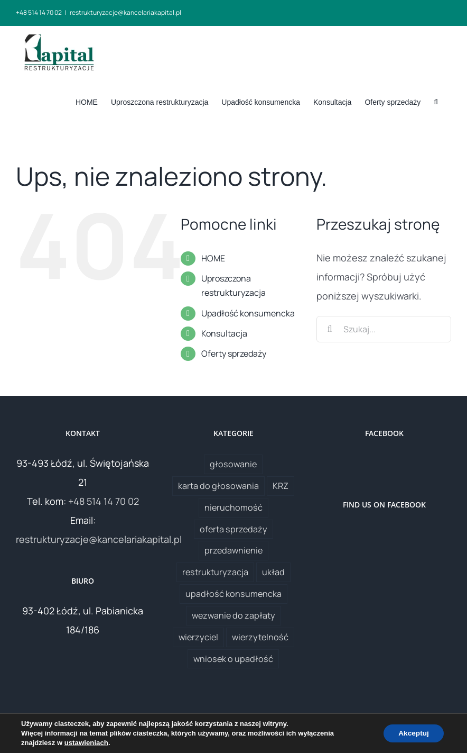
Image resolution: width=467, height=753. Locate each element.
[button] (436, 101)
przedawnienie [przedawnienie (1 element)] (233, 550)
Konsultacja (224, 333)
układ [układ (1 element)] (273, 572)
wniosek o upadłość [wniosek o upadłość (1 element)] (233, 659)
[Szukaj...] (383, 329)
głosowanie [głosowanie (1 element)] (233, 464)
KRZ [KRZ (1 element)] (280, 486)
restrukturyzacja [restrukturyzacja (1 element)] (215, 572)
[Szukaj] (329, 329)
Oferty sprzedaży (233, 353)
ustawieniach (86, 743)
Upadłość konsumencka (248, 313)
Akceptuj (412, 733)
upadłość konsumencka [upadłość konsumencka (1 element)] (233, 594)
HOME (213, 258)
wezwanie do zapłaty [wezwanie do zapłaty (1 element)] (233, 615)
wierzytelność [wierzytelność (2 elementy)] (260, 637)
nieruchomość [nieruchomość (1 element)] (233, 507)
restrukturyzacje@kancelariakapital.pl (125, 12)
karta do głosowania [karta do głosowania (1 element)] (218, 486)
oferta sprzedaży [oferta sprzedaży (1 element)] (233, 529)
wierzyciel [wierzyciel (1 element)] (198, 637)
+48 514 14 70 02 (103, 501)
